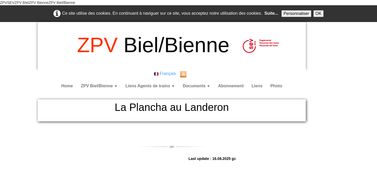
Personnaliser (296, 13)
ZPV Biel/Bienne (99, 86)
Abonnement (231, 86)
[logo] (153, 45)
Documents (196, 86)
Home (67, 86)
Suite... (271, 13)
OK (318, 13)
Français (165, 73)
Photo (276, 86)
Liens (257, 86)
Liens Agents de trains (150, 86)
